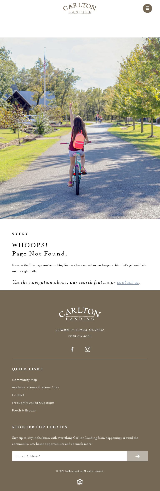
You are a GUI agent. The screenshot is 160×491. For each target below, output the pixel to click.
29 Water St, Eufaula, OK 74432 (80, 330)
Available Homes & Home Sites (35, 387)
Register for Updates (39, 427)
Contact (18, 395)
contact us (128, 282)
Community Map (24, 380)
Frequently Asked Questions (33, 403)
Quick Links (27, 369)
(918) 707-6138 (80, 336)
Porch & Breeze (24, 410)
